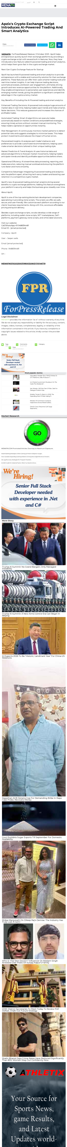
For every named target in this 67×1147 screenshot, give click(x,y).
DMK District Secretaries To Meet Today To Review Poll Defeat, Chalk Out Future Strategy (30, 1012)
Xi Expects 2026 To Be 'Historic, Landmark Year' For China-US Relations (33, 660)
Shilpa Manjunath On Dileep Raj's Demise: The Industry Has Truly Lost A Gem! (32, 923)
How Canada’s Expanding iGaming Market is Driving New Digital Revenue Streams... (25, 460)
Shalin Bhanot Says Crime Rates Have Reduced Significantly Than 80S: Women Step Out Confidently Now (33, 1061)
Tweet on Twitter (42, 48)
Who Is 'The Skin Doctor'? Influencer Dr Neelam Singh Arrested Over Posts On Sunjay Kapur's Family (30, 964)
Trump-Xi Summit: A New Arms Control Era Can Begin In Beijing (31, 618)
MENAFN (6, 57)
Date (4, 47)
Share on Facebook (30, 48)
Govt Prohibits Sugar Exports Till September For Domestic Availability (32, 841)
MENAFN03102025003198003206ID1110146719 (23, 267)
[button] (34, 2)
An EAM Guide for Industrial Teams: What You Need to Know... (19, 466)
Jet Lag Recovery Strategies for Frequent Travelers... (16, 463)
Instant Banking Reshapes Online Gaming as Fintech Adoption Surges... (22, 457)
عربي (29, 2)
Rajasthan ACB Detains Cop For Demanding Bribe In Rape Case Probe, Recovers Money (32, 801)
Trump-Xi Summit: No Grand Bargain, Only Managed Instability (29, 571)
